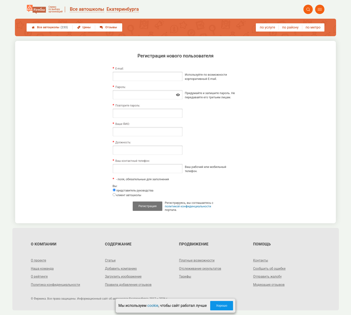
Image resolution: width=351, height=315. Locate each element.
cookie (152, 305)
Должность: (123, 142)
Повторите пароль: (127, 105)
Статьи (110, 260)
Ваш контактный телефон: (132, 161)
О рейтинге (39, 276)
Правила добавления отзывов (128, 285)
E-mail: (119, 68)
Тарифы (185, 276)
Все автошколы (50, 27)
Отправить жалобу (267, 276)
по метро (313, 27)
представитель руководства (133, 190)
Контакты (260, 260)
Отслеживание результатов (200, 268)
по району (290, 27)
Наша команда (42, 268)
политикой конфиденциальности (188, 206)
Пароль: (120, 87)
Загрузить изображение (123, 276)
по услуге (267, 27)
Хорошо (221, 305)
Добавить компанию (121, 268)
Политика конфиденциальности (55, 285)
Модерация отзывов (269, 285)
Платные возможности (197, 260)
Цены (84, 27)
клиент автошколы (127, 195)
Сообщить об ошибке (269, 268)
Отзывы (108, 27)
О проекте (38, 260)
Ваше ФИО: (122, 124)
